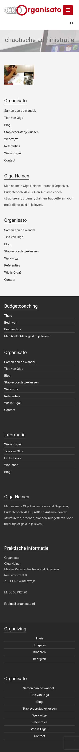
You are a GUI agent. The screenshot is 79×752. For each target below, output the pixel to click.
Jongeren (39, 645)
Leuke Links (12, 458)
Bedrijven (10, 322)
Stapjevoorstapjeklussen (21, 132)
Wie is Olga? (12, 153)
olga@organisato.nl (21, 604)
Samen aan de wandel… (20, 111)
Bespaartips (12, 329)
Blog (7, 125)
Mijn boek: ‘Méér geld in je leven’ (26, 336)
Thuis (8, 316)
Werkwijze (11, 139)
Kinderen (39, 652)
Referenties (12, 146)
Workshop (11, 465)
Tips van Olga (13, 118)
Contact (9, 160)
